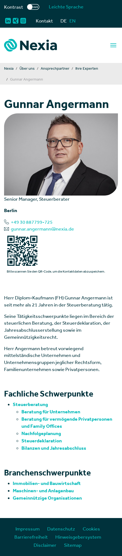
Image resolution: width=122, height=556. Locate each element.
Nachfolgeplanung (41, 433)
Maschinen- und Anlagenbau (43, 491)
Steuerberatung (30, 404)
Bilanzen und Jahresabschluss (53, 448)
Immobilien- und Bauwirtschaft (47, 483)
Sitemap (73, 545)
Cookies (91, 529)
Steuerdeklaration (41, 441)
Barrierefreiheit (31, 537)
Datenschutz (61, 529)
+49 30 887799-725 (32, 222)
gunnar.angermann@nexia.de (42, 229)
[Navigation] (113, 45)
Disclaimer (45, 545)
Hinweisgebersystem (78, 537)
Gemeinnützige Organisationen (47, 498)
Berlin (10, 210)
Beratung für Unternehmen (50, 412)
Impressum (27, 529)
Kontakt (44, 21)
